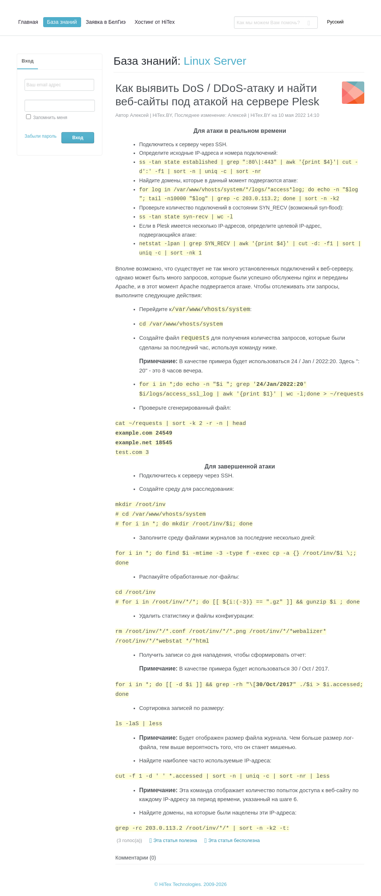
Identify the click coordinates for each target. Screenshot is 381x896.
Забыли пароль (41, 136)
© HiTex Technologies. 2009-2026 (190, 884)
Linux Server (215, 61)
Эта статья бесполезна (232, 840)
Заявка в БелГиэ (106, 22)
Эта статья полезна (173, 840)
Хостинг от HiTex (155, 22)
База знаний (62, 22)
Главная (28, 22)
